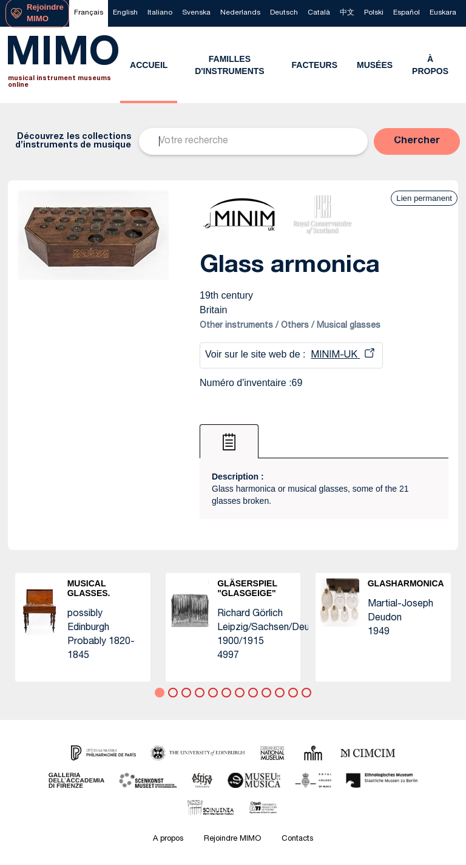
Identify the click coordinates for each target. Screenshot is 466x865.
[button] (417, 141)
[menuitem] (88, 13)
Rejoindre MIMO (232, 839)
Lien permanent (424, 198)
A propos (168, 839)
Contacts (297, 839)
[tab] (229, 441)
